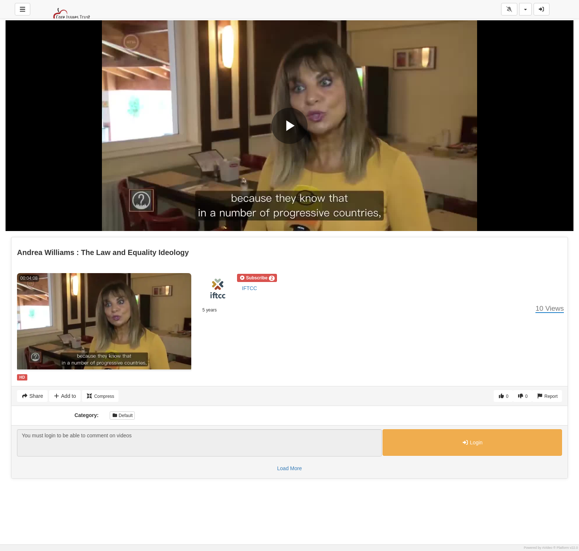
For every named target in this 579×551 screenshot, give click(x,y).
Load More (289, 468)
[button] (257, 278)
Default (122, 415)
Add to (65, 396)
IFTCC (249, 288)
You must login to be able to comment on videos (199, 443)
